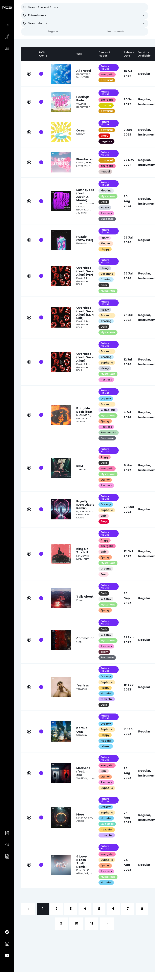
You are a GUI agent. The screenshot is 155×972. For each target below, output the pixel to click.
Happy (105, 249)
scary (104, 651)
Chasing (106, 279)
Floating (106, 190)
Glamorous (108, 409)
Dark (104, 201)
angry (104, 135)
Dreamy (106, 398)
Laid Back (107, 823)
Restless (106, 213)
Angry (104, 457)
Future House (105, 67)
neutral (105, 171)
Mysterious (108, 196)
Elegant (106, 243)
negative (106, 141)
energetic (107, 74)
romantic (107, 699)
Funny (105, 237)
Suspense (107, 218)
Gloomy (106, 568)
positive (106, 105)
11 (91, 923)
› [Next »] (107, 923)
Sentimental (108, 432)
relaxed (106, 746)
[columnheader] (29, 54)
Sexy (104, 521)
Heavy (105, 207)
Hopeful (106, 693)
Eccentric (107, 273)
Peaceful (107, 829)
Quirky (105, 421)
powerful (107, 80)
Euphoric (107, 362)
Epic (104, 515)
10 (76, 923)
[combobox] (84, 15)
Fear (103, 574)
